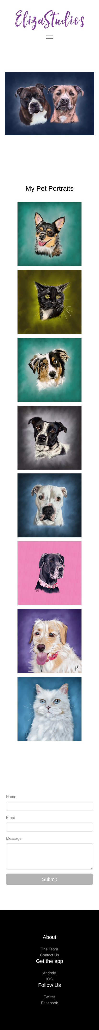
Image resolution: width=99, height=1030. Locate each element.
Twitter (49, 997)
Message (14, 838)
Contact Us (49, 955)
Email (11, 818)
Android (49, 973)
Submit (49, 879)
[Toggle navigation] (49, 37)
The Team (49, 949)
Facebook (49, 1003)
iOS (49, 979)
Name (11, 797)
